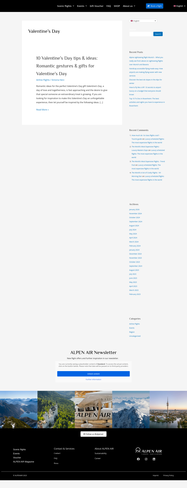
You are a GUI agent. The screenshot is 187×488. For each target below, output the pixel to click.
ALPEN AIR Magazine (23, 469)
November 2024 (136, 220)
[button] (5, 482)
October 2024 (135, 225)
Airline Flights (43, 79)
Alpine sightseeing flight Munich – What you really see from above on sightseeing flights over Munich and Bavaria (146, 61)
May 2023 (133, 289)
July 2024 (133, 237)
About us (129, 6)
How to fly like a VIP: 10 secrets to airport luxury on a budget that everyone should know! (146, 91)
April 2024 (133, 245)
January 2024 (134, 257)
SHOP (117, 6)
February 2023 (135, 301)
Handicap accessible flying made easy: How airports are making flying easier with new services (146, 72)
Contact (57, 461)
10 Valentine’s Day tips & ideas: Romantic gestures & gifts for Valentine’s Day (70, 65)
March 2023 (134, 297)
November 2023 (136, 265)
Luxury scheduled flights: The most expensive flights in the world (148, 142)
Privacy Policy (168, 483)
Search (132, 29)
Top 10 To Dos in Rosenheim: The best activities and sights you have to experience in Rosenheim (145, 102)
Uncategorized (135, 343)
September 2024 (136, 229)
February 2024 (135, 253)
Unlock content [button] (93, 381)
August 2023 (134, 277)
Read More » (42, 109)
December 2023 (136, 261)
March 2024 (134, 249)
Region (132, 339)
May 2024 (133, 241)
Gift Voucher (97, 6)
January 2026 (134, 216)
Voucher (17, 465)
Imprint (155, 483)
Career (98, 466)
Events (82, 6)
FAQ (108, 6)
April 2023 (133, 293)
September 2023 (136, 273)
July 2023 (133, 281)
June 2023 (133, 285)
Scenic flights (65, 6)
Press (56, 471)
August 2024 (134, 233)
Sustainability (100, 461)
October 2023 (135, 269)
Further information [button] (93, 387)
